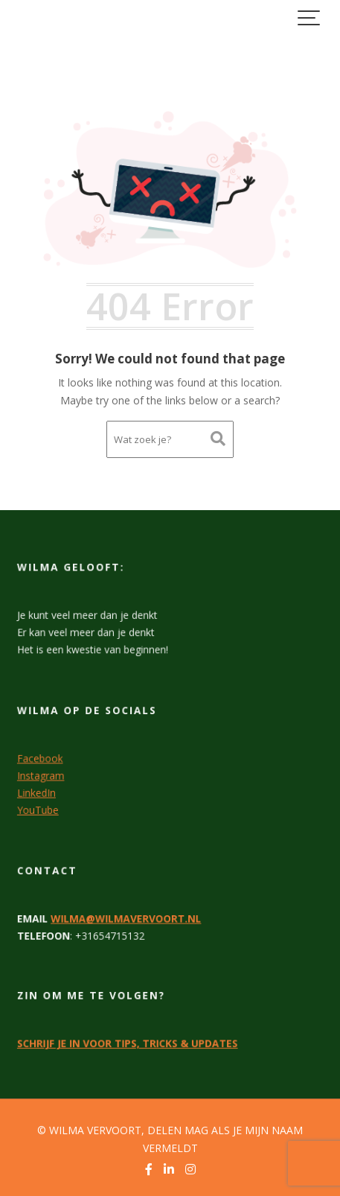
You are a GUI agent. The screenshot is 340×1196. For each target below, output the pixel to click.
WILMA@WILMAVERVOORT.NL (126, 917)
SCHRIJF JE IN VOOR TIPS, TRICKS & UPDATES (128, 1042)
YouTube (39, 808)
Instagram (42, 774)
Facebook (41, 758)
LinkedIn (38, 791)
